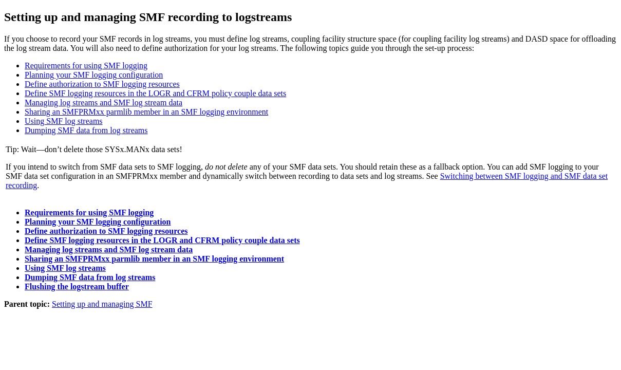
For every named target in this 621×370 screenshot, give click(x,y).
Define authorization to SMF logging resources (102, 84)
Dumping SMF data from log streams (86, 130)
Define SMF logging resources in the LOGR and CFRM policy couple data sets (155, 93)
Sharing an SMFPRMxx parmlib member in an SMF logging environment (146, 111)
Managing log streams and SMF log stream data (103, 102)
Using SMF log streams (64, 121)
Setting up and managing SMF (102, 304)
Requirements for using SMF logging (86, 65)
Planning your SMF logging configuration (94, 74)
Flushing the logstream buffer (77, 286)
